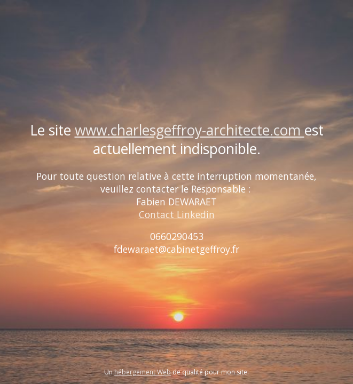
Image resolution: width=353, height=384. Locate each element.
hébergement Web (142, 372)
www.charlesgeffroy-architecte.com (189, 130)
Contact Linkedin (177, 214)
